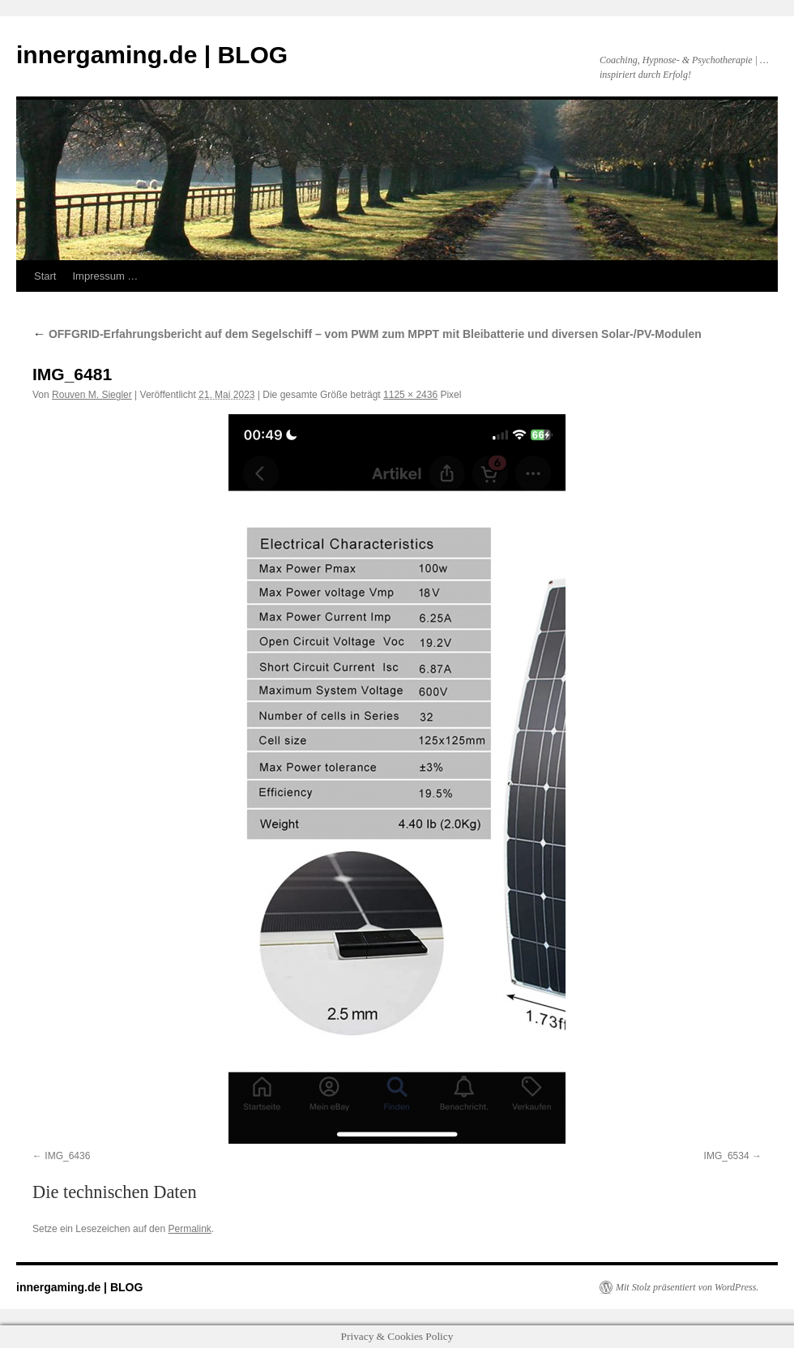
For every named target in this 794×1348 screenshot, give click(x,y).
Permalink (189, 1229)
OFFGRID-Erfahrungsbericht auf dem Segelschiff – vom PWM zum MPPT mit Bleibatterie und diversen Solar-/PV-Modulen (367, 333)
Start (45, 276)
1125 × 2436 (410, 394)
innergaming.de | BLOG (152, 54)
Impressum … (105, 276)
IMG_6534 (726, 1156)
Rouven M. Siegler (92, 394)
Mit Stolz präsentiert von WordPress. (687, 1287)
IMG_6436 (67, 1156)
